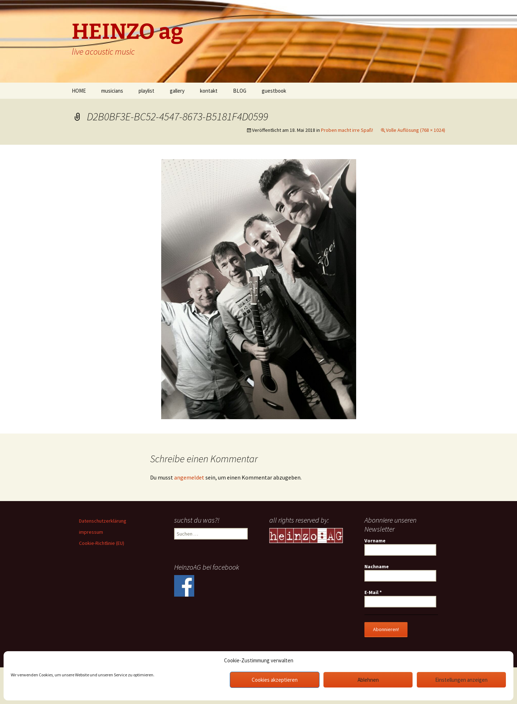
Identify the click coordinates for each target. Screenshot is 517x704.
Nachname (376, 566)
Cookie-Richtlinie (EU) (101, 543)
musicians (112, 90)
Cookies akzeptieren (275, 679)
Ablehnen (368, 679)
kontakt (209, 90)
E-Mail (373, 592)
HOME (79, 90)
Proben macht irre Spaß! (347, 130)
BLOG (239, 90)
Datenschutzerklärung (102, 521)
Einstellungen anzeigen (461, 679)
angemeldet (189, 477)
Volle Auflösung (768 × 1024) (415, 130)
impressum (91, 532)
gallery (177, 90)
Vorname (375, 540)
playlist (146, 90)
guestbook (274, 90)
